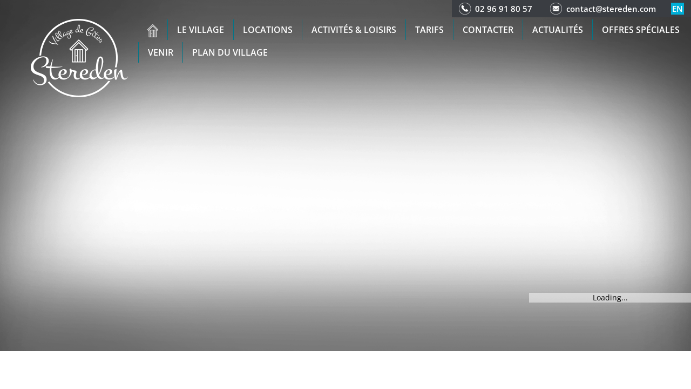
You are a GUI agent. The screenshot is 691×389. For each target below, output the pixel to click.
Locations (268, 30)
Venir (160, 52)
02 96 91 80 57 (503, 8)
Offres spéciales (641, 30)
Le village (200, 30)
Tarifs (429, 30)
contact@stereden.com (611, 8)
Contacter (488, 30)
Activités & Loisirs (353, 30)
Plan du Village (230, 52)
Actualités (557, 30)
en (677, 8)
